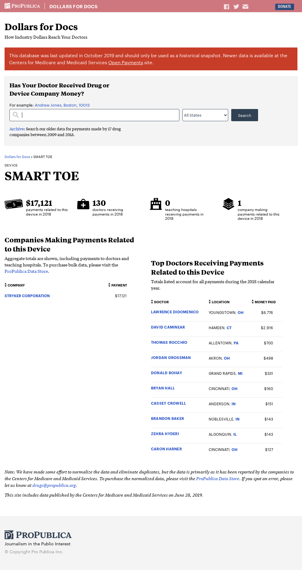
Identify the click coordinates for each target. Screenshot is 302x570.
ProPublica (22, 6)
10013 (84, 104)
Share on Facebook (227, 6)
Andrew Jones (48, 104)
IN (233, 403)
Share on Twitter (237, 6)
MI (240, 373)
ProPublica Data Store (26, 271)
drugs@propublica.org (54, 485)
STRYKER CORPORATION (27, 295)
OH (240, 312)
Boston (70, 104)
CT (229, 327)
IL (235, 434)
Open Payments (125, 62)
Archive (16, 129)
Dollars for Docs (73, 6)
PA (236, 342)
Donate (284, 6)
